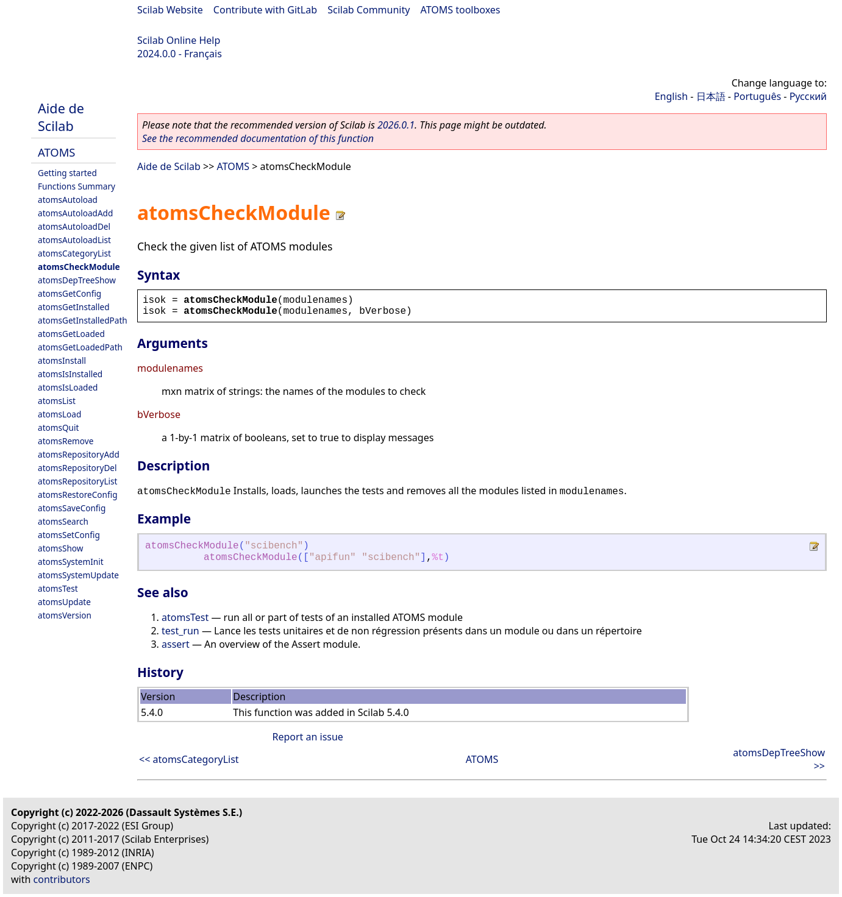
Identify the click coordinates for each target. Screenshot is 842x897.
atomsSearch (63, 521)
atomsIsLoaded (68, 387)
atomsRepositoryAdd (79, 454)
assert (176, 644)
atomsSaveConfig (71, 508)
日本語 (711, 96)
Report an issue (307, 736)
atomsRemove (65, 441)
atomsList (57, 400)
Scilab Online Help (178, 40)
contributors (62, 879)
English (671, 96)
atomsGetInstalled (74, 307)
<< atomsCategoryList (189, 759)
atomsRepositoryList (77, 481)
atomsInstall (62, 360)
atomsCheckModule (79, 266)
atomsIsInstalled (70, 374)
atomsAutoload (68, 199)
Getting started (67, 173)
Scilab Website (170, 9)
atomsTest (58, 588)
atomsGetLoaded (71, 333)
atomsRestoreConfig (78, 494)
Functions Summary (76, 186)
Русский (808, 96)
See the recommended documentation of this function (258, 138)
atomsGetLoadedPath (80, 347)
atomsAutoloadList (74, 240)
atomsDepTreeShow (77, 280)
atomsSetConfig (69, 535)
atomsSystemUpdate (78, 575)
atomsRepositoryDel (77, 467)
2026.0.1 (396, 125)
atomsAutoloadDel (74, 226)
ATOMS (56, 152)
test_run (180, 630)
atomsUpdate (64, 602)
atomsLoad (59, 414)
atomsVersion (64, 615)
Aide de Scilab (61, 117)
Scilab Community (368, 9)
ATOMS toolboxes (461, 9)
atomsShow (60, 548)
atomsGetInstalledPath (82, 320)
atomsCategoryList (74, 253)
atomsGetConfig (69, 293)
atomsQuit (58, 427)
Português (757, 96)
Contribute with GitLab (265, 9)
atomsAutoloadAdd (75, 213)
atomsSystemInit (71, 561)
